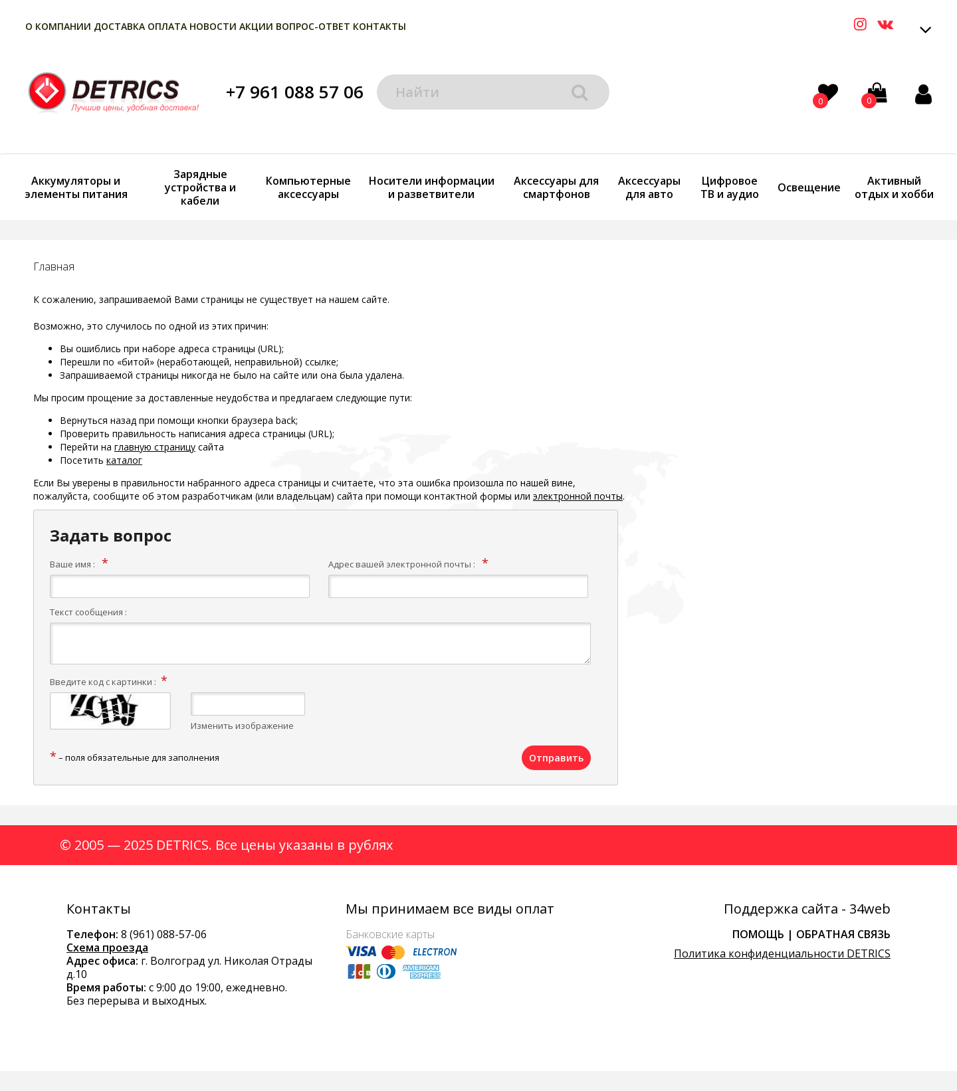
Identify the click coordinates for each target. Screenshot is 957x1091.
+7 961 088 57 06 (295, 92)
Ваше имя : (72, 564)
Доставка (119, 26)
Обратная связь (843, 934)
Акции (256, 26)
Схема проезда (107, 947)
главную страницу (154, 447)
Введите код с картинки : (103, 682)
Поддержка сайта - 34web (807, 909)
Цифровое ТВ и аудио (729, 187)
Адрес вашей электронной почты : (401, 564)
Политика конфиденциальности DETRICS (782, 953)
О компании (58, 26)
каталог (124, 460)
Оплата (167, 26)
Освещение (809, 187)
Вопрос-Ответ (313, 26)
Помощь (758, 934)
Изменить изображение (242, 726)
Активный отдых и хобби (894, 187)
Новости (213, 26)
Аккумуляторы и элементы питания (76, 187)
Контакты (379, 26)
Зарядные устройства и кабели (200, 187)
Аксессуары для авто (649, 187)
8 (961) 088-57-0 (161, 934)
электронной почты (578, 496)
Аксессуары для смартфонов (556, 187)
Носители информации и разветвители (431, 187)
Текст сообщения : (88, 612)
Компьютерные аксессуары (308, 187)
